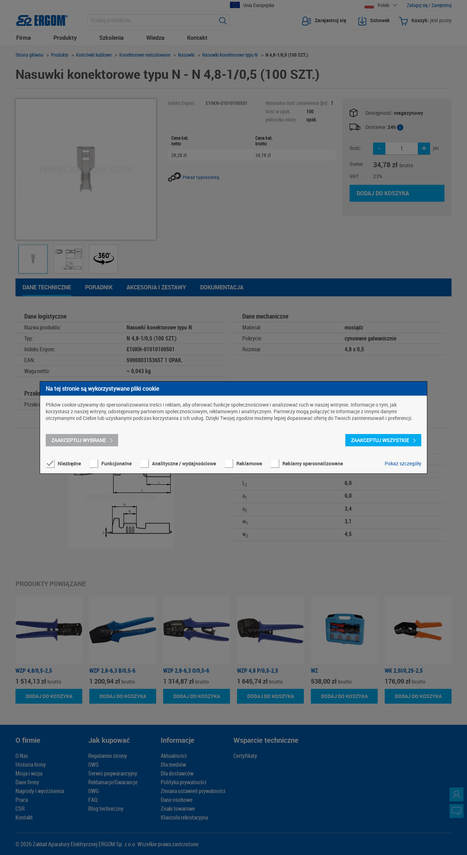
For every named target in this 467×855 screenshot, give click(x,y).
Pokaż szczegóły (403, 463)
